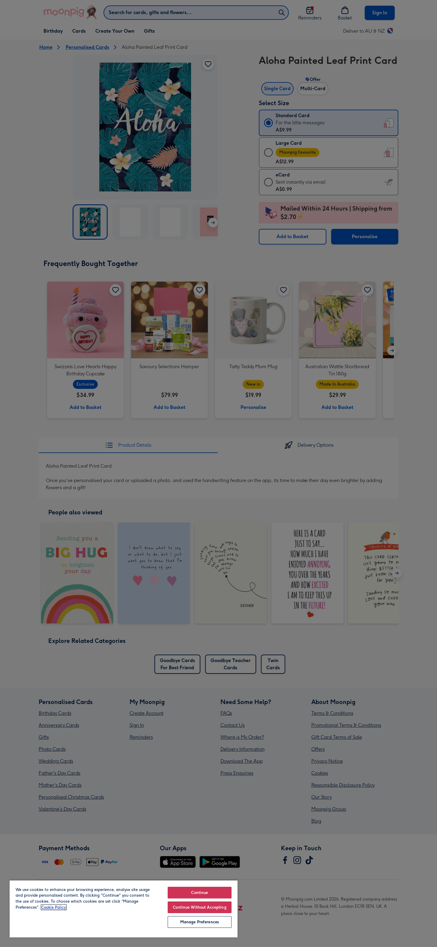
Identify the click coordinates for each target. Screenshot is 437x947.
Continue (199, 892)
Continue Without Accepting (199, 907)
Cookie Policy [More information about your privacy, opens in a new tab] (53, 907)
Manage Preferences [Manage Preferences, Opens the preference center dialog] (199, 922)
